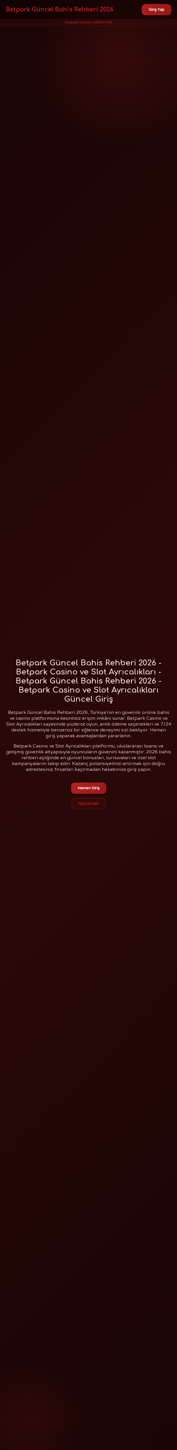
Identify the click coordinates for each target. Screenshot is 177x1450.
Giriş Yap (156, 9)
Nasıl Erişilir (88, 803)
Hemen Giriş (88, 788)
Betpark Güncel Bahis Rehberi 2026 (59, 9)
